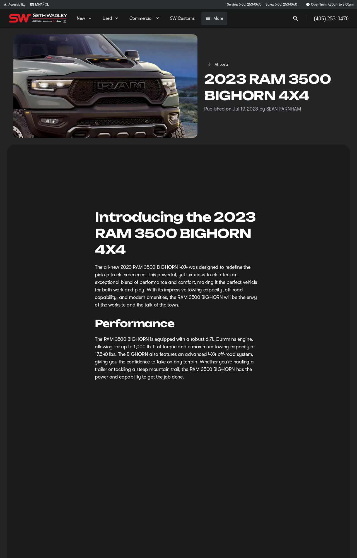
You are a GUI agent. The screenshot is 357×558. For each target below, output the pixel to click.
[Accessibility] (14, 4)
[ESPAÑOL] (39, 4)
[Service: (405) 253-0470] (244, 4)
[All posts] (218, 64)
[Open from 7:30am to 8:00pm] (330, 4)
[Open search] (295, 18)
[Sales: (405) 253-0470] (281, 4)
